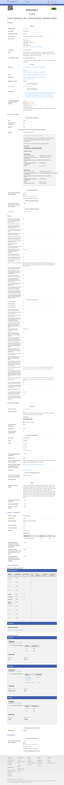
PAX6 (26, 710)
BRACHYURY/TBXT (29, 682)
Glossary (29, 764)
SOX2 (25, 444)
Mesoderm (10, 666)
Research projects (12, 771)
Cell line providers (12, 769)
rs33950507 (43, 165)
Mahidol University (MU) (28, 78)
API (38, 764)
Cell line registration (32, 763)
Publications (10, 775)
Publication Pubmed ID (29, 183)
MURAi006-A (26, 28)
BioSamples (11, 86)
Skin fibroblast (26, 409)
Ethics (24, 18)
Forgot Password (51, 763)
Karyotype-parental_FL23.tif (30, 196)
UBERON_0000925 (17, 643)
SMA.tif (26, 689)
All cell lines (10, 761)
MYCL (25, 449)
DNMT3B (10, 606)
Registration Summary (52, 6)
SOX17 (26, 650)
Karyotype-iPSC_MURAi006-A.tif (31, 744)
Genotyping (53, 18)
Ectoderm (10, 697)
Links (19, 763)
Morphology (11, 623)
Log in (48, 760)
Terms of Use (20, 769)
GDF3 (9, 614)
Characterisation (46, 18)
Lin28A (25, 447)
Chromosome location (29, 155)
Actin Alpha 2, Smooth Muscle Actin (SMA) (28, 678)
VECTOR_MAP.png (28, 470)
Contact (39, 766)
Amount (42, 535)
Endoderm (10, 637)
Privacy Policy (45, 4)
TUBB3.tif (27, 717)
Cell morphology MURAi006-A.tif (16, 630)
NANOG (10, 590)
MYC (9, 618)
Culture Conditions (38, 18)
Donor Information (18, 18)
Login (55, 2)
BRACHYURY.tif (13, 689)
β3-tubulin (27, 708)
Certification (30, 761)
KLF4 (25, 446)
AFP (26, 648)
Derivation (31, 18)
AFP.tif (11, 657)
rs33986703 (43, 181)
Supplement (26, 535)
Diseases (10, 774)
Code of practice (21, 761)
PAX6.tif (11, 717)
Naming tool (40, 763)
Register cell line (11, 760)
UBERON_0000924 (17, 703)
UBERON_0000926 (17, 671)
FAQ (29, 760)
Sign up (49, 761)
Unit (49, 535)
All (10, 763)
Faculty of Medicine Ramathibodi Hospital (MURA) (34, 67)
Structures (40, 761)
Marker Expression (12, 570)
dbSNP (25, 165)
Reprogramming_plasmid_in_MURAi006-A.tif (34, 464)
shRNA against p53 (28, 450)
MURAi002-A (26, 39)
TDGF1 (9, 610)
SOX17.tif (27, 657)
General (10, 18)
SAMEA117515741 (27, 211)
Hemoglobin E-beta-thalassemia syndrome (32, 46)
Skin (24, 411)
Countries (10, 772)
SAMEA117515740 (27, 86)
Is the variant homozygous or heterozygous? (30, 163)
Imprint (19, 771)
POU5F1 (26, 443)
